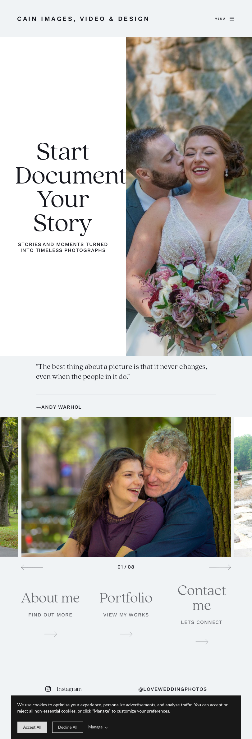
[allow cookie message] (32, 727)
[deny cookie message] (67, 727)
